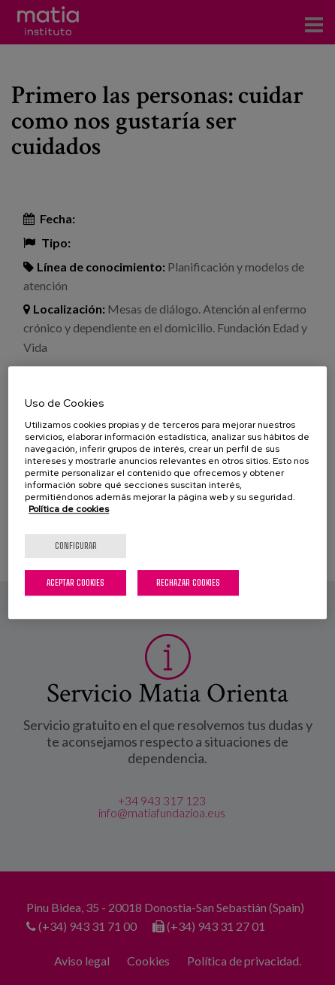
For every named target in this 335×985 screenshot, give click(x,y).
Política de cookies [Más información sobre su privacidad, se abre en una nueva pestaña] (69, 509)
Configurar (76, 545)
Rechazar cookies (188, 582)
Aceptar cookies (75, 582)
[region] (167, 492)
